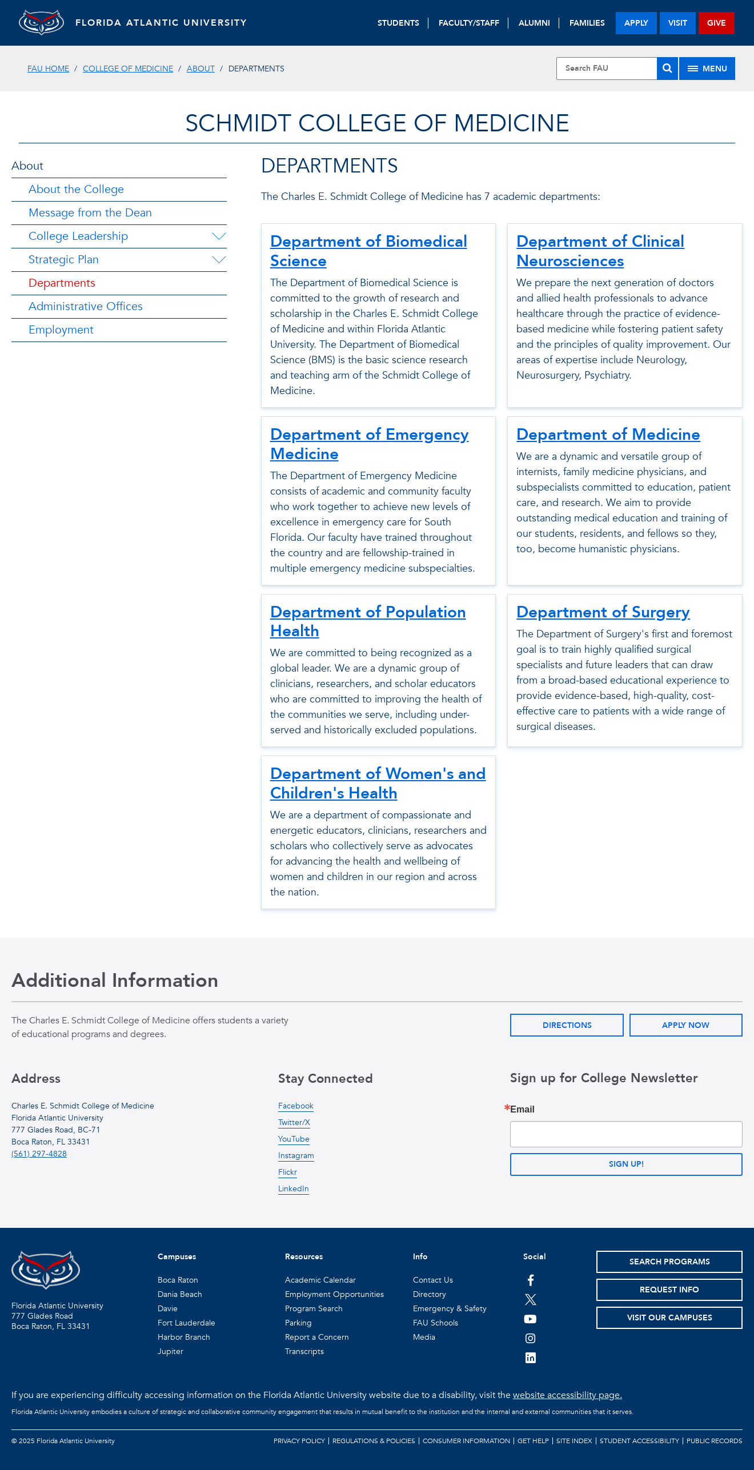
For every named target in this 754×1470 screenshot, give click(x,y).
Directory (429, 1294)
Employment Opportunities (334, 1294)
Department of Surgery (603, 612)
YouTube (294, 1139)
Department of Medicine (608, 434)
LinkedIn (293, 1188)
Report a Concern (317, 1337)
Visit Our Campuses (669, 1317)
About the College (76, 189)
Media (424, 1337)
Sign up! (626, 1164)
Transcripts (304, 1351)
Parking (298, 1323)
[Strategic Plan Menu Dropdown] (219, 259)
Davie (168, 1308)
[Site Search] (617, 68)
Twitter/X (294, 1122)
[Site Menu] (707, 68)
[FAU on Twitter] (530, 1299)
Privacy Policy (299, 1440)
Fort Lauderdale (186, 1323)
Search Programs (669, 1261)
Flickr (287, 1172)
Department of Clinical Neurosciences (600, 251)
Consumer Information (466, 1440)
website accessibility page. (567, 1395)
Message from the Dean (90, 212)
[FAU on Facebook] (530, 1280)
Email (522, 1109)
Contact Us (433, 1280)
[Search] (667, 68)
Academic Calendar (320, 1280)
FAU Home (48, 68)
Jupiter (170, 1351)
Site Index (574, 1440)
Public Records (715, 1440)
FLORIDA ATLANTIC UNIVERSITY (162, 23)
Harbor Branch (184, 1337)
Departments (62, 283)
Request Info (669, 1289)
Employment (61, 330)
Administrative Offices (86, 306)
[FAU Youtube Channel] (530, 1318)
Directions (567, 1025)
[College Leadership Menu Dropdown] (219, 236)
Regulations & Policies (373, 1440)
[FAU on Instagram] (530, 1338)
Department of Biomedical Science (368, 251)
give (716, 23)
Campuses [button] (177, 1256)
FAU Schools (435, 1323)
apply (636, 23)
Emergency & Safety (450, 1308)
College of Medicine (128, 68)
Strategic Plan (64, 259)
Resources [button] (304, 1256)
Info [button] (420, 1256)
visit (677, 23)
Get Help (533, 1440)
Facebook (296, 1106)
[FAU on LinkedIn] (530, 1357)
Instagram (296, 1155)
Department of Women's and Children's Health (378, 783)
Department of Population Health (368, 621)
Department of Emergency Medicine (369, 444)
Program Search (314, 1308)
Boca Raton (178, 1280)
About (201, 68)
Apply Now (685, 1025)
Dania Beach (180, 1294)
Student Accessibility (639, 1440)
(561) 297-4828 (39, 1153)
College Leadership (78, 236)
